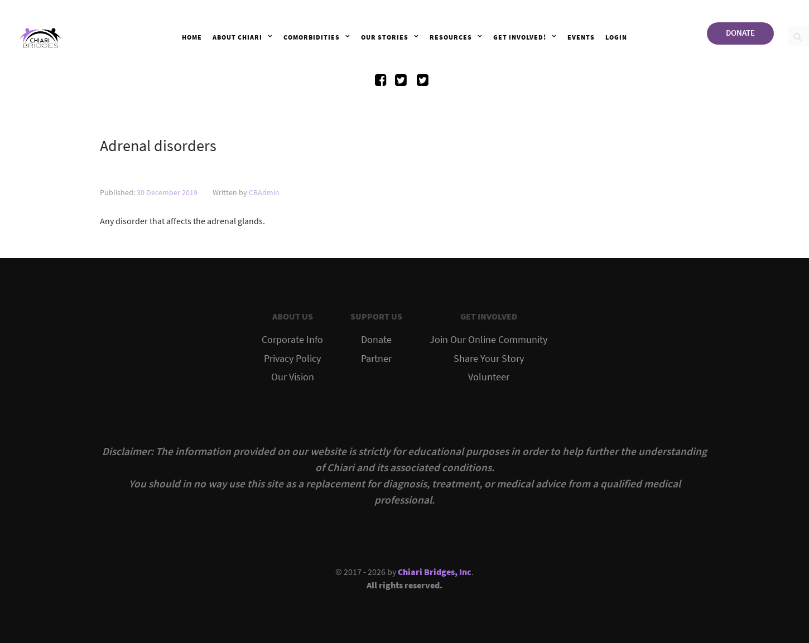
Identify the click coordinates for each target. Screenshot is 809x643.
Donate (376, 339)
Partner (376, 358)
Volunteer (488, 377)
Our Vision (292, 377)
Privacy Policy (292, 358)
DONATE (740, 33)
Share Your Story (489, 358)
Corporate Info (292, 339)
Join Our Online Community (488, 339)
